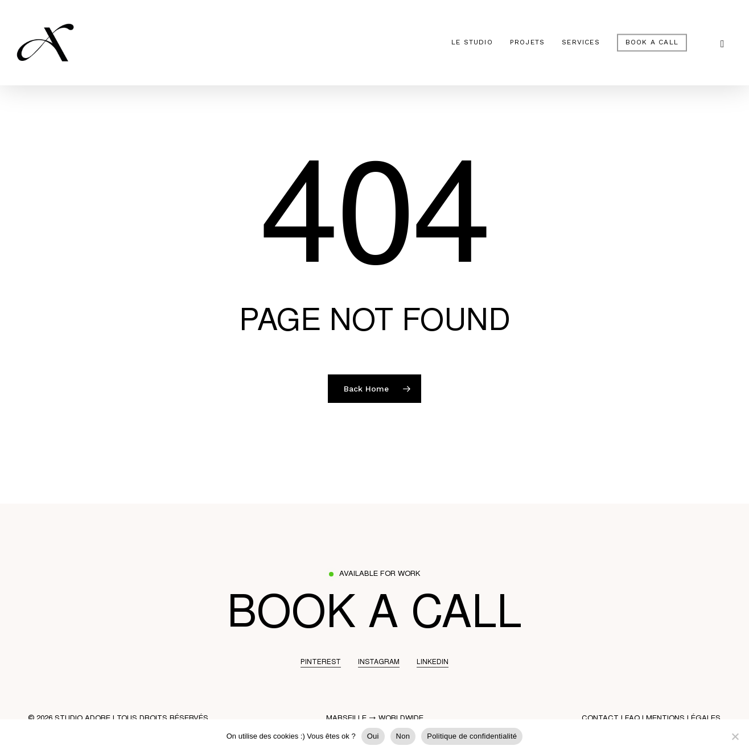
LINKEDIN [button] (432, 662)
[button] (374, 617)
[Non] (734, 736)
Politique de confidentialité (472, 736)
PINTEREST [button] (321, 662)
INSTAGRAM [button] (379, 662)
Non (403, 736)
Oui (373, 736)
